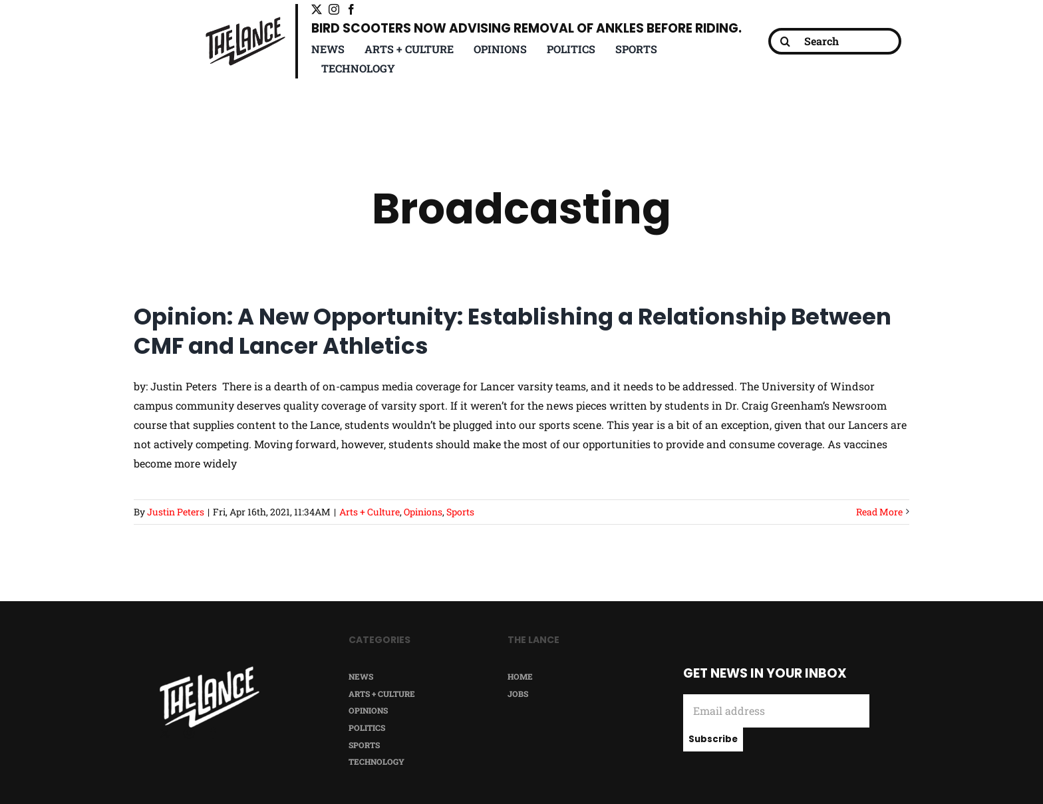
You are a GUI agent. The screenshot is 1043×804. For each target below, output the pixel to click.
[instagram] (334, 9)
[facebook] (351, 9)
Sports (460, 511)
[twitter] (316, 9)
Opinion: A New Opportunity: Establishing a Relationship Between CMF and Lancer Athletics (512, 331)
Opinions (423, 511)
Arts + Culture (369, 511)
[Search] (834, 41)
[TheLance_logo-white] (209, 671)
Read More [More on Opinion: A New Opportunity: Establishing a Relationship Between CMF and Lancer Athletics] (879, 511)
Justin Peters (175, 511)
